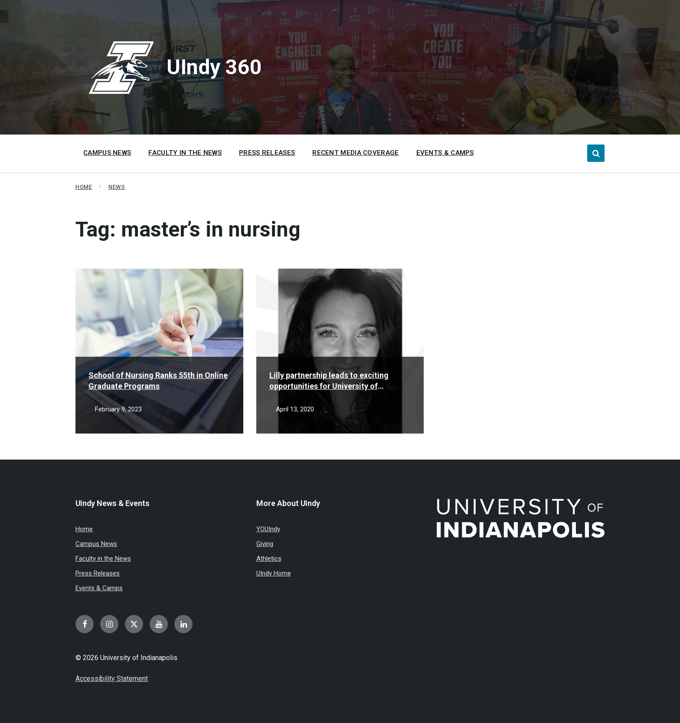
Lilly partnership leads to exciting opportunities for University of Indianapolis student (329, 381)
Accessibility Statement (111, 678)
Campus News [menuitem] (107, 153)
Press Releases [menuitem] (267, 153)
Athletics (268, 558)
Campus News (96, 544)
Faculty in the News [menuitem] (185, 153)
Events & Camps (99, 588)
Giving (264, 544)
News (116, 187)
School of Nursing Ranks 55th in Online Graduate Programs (158, 381)
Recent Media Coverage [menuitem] (355, 153)
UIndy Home (273, 573)
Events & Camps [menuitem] (445, 153)
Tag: (188, 229)
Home (83, 187)
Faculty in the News (103, 558)
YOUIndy (268, 529)
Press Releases (97, 573)
